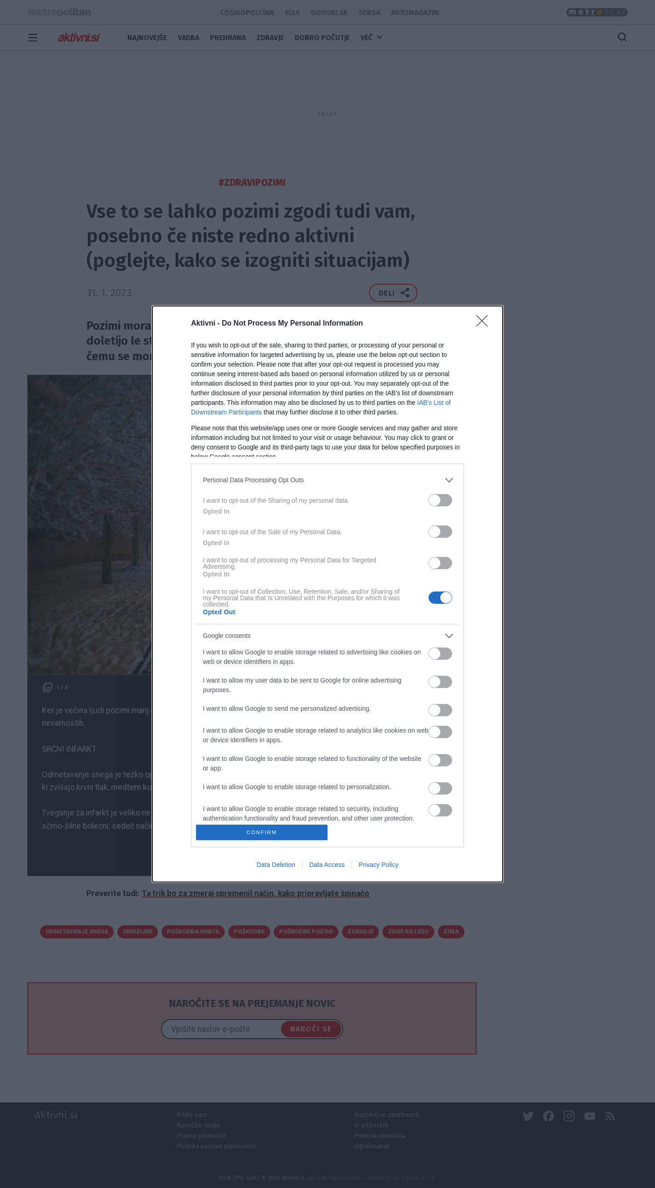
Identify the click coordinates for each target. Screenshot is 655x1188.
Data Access (327, 864)
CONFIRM (262, 832)
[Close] (485, 323)
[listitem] (327, 480)
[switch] (440, 500)
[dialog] (327, 594)
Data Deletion (276, 864)
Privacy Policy (378, 864)
